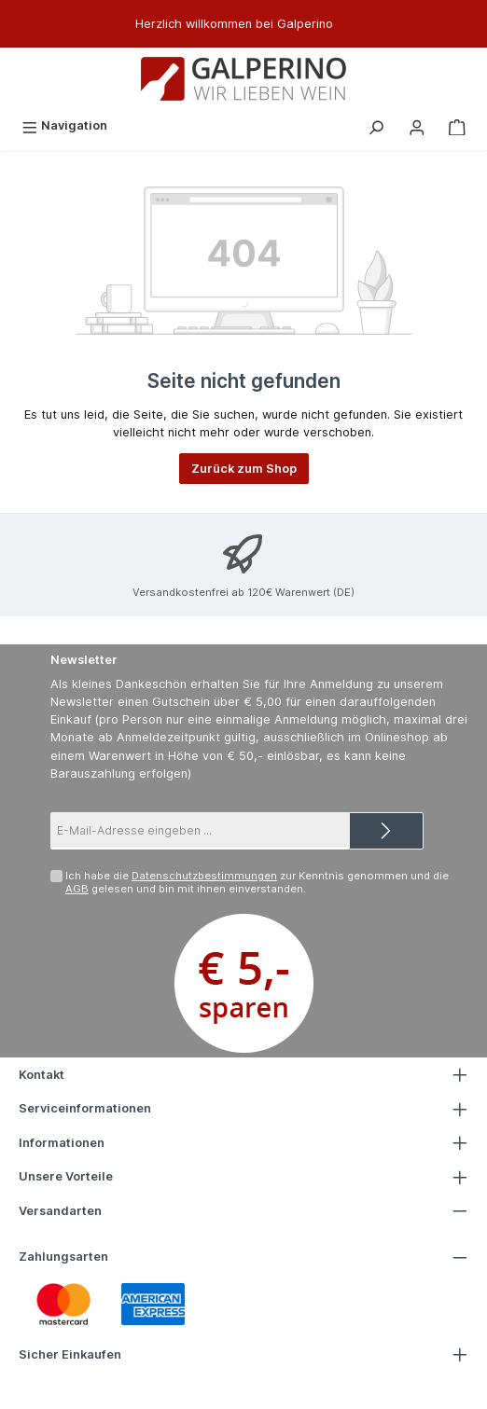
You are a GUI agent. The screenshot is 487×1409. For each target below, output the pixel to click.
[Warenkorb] (457, 125)
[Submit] (386, 831)
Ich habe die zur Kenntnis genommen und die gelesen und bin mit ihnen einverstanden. (257, 881)
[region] (243, 24)
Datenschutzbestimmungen (204, 875)
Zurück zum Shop (244, 469)
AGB (77, 888)
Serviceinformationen (85, 1108)
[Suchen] (376, 125)
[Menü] (64, 125)
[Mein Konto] (417, 125)
